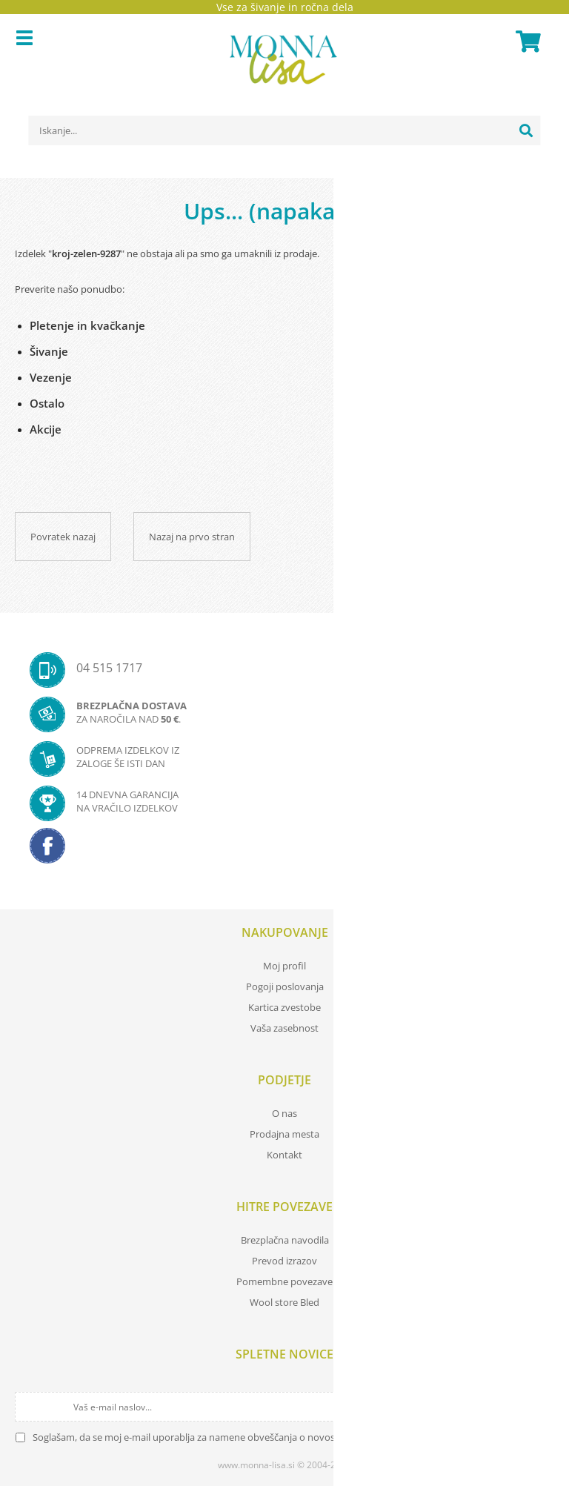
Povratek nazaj (63, 536)
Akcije (45, 429)
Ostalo (47, 403)
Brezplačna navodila (285, 1240)
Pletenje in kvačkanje (87, 325)
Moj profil (284, 965)
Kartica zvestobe (284, 1007)
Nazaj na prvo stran (192, 536)
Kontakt (284, 1154)
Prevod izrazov (284, 1260)
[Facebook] (284, 850)
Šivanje (49, 351)
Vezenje (51, 377)
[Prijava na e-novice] (541, 1407)
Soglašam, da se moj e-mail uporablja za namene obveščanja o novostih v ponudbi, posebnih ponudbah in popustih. (288, 1437)
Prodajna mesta (284, 1134)
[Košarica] (526, 41)
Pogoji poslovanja (285, 986)
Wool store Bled (284, 1302)
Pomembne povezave (284, 1281)
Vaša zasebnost (284, 1028)
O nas (284, 1113)
